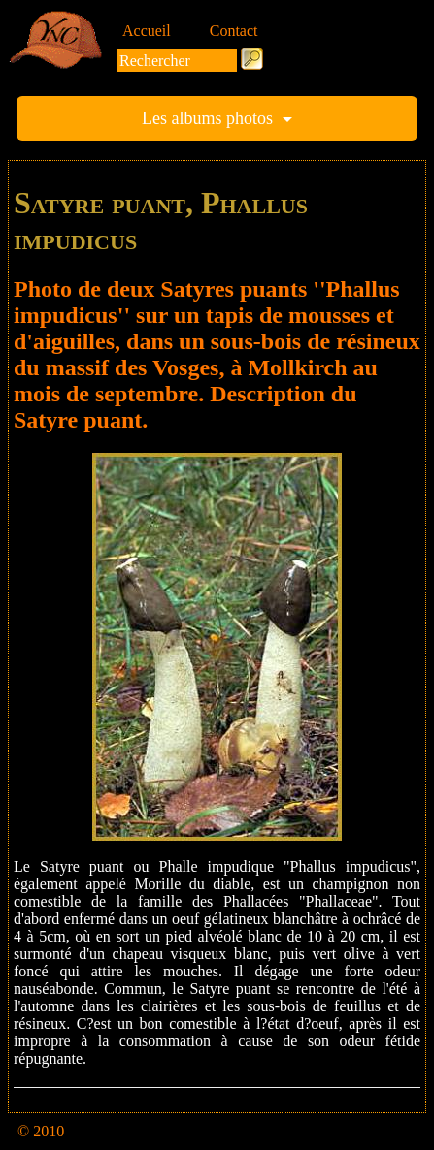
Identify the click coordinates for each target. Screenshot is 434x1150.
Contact (234, 30)
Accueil (146, 30)
